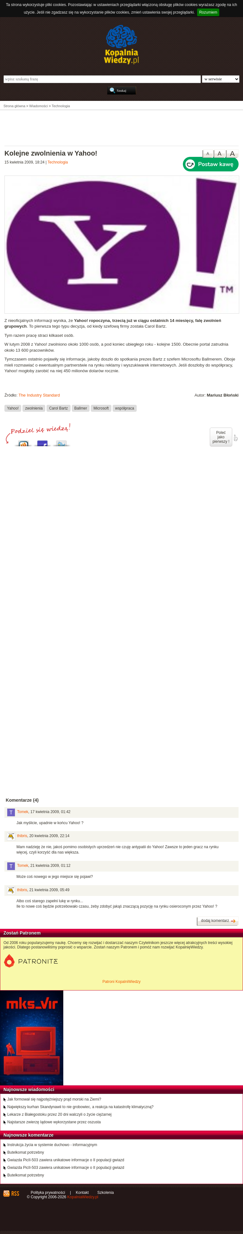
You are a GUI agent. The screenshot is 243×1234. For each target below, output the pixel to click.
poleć (235, 438)
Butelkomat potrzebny (25, 1152)
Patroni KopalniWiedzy (122, 981)
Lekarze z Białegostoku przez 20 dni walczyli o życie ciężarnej (59, 1114)
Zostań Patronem (22, 932)
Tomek (22, 812)
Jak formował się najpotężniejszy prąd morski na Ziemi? (54, 1099)
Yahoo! (13, 408)
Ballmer (80, 408)
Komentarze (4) (22, 800)
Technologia (57, 162)
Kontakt (82, 1192)
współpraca (124, 408)
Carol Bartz (58, 408)
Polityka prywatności (48, 1192)
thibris (22, 836)
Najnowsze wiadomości (28, 1089)
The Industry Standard (38, 395)
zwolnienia (33, 408)
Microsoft (101, 408)
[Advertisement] (121, 127)
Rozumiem (208, 12)
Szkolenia (105, 1192)
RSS (15, 1193)
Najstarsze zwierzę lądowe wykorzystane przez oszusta (54, 1122)
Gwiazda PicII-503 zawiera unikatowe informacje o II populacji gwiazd (65, 1160)
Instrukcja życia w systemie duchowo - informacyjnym (52, 1145)
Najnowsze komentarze (28, 1135)
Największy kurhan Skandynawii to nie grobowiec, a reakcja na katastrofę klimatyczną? (80, 1107)
